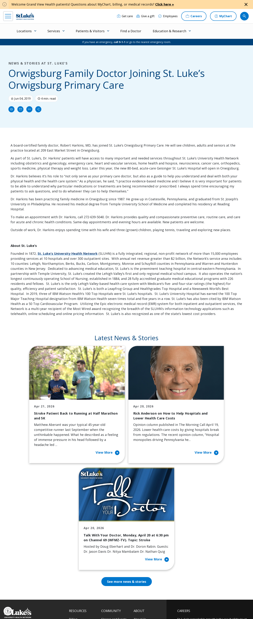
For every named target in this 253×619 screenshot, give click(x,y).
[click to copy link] (29, 109)
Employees (141, 538)
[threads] (38, 596)
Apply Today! (193, 573)
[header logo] (25, 16)
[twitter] (49, 596)
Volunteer (108, 558)
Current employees (198, 588)
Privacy (79, 604)
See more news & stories (126, 485)
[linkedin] (27, 596)
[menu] (8, 16)
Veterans (75, 573)
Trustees (140, 575)
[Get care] (125, 16)
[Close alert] (246, 4)
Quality (138, 568)
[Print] (11, 109)
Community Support (114, 543)
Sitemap (139, 608)
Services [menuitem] (53, 31)
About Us (140, 523)
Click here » (164, 4)
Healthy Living (110, 550)
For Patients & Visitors (84, 538)
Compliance (103, 608)
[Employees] (168, 16)
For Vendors (77, 545)
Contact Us (141, 530)
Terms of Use (135, 604)
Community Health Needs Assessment (114, 532)
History (138, 545)
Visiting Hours (78, 580)
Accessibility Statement (98, 604)
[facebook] (6, 596)
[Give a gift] (145, 16)
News (137, 560)
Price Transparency (82, 565)
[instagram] (17, 596)
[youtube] (59, 596)
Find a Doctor (130, 31)
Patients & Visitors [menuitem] (90, 31)
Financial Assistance (82, 530)
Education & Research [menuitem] (169, 31)
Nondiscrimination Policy (81, 608)
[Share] (38, 109)
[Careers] (194, 16)
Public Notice (119, 604)
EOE (71, 604)
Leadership (141, 553)
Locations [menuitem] (24, 31)
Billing (73, 523)
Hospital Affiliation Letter (81, 555)
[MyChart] (223, 16)
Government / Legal (121, 608)
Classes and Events (114, 523)
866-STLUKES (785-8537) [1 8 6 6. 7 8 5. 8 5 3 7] (26, 530)
